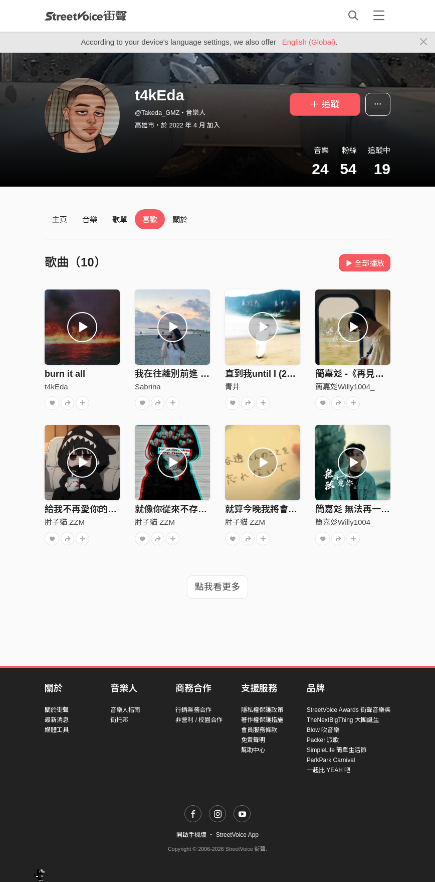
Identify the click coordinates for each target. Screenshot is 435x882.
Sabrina (148, 386)
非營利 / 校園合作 (199, 719)
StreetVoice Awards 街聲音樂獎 (348, 709)
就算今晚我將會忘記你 (270, 509)
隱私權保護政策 (262, 709)
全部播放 (364, 263)
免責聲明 (253, 740)
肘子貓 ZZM (65, 522)
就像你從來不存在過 (175, 509)
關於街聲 (57, 709)
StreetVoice (86, 16)
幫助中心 (253, 750)
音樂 (89, 219)
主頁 (59, 219)
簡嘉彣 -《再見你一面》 (363, 374)
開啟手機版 (191, 834)
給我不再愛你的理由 (85, 509)
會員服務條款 (259, 729)
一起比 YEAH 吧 (328, 770)
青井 (232, 386)
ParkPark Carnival (331, 760)
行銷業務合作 (193, 709)
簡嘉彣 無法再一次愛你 (361, 509)
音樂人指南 (125, 709)
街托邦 (119, 719)
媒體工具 (57, 729)
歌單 (119, 219)
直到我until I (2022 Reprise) (282, 374)
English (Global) (309, 42)
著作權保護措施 (262, 719)
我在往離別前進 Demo (180, 374)
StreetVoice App (237, 834)
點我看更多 (217, 587)
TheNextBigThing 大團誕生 (343, 719)
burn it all (65, 374)
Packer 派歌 (323, 740)
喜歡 (149, 219)
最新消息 (57, 719)
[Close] (423, 42)
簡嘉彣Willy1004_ (344, 386)
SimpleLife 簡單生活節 (336, 750)
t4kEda (56, 386)
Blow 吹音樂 (323, 729)
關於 (179, 219)
